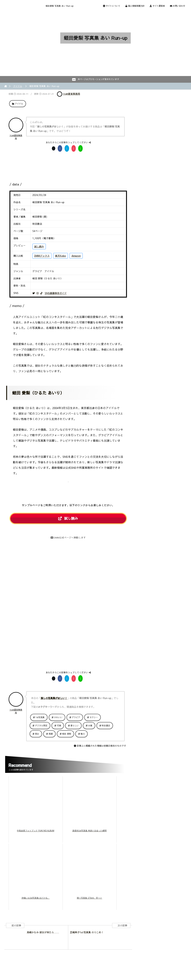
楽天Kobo (60, 255)
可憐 (59, 725)
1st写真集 (40, 717)
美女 (37, 733)
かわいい (58, 717)
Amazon (76, 255)
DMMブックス (42, 255)
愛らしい (74, 725)
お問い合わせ (177, 5)
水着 (90, 725)
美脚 (51, 733)
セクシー (94, 717)
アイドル (17, 86)
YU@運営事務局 (71, 93)
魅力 (83, 733)
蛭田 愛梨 (66, 733)
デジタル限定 (41, 725)
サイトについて (111, 5)
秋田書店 (106, 725)
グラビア (76, 717)
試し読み (39, 246)
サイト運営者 (157, 5)
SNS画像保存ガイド (56, 293)
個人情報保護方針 (134, 5)
